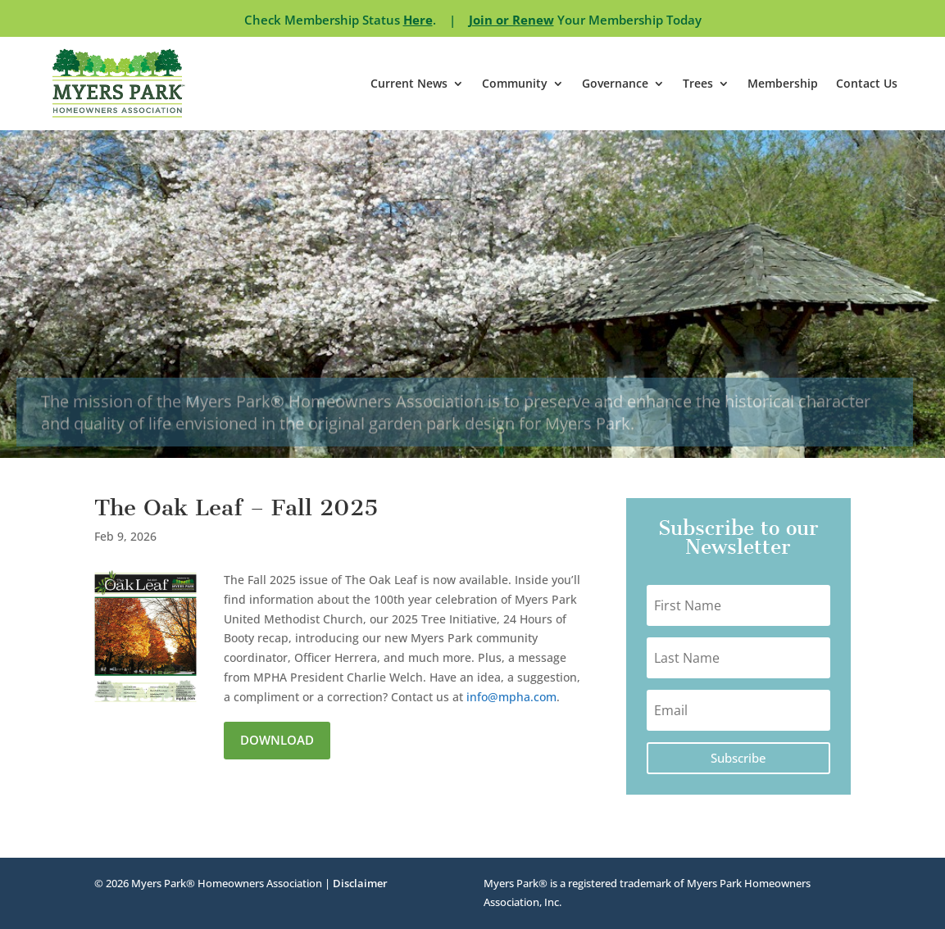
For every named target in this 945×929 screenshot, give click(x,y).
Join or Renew (511, 19)
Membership (782, 83)
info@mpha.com (511, 697)
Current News (409, 83)
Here (418, 19)
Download (277, 740)
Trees (698, 83)
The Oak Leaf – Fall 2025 (236, 507)
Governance (615, 83)
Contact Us (866, 83)
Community (514, 83)
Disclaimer (360, 883)
